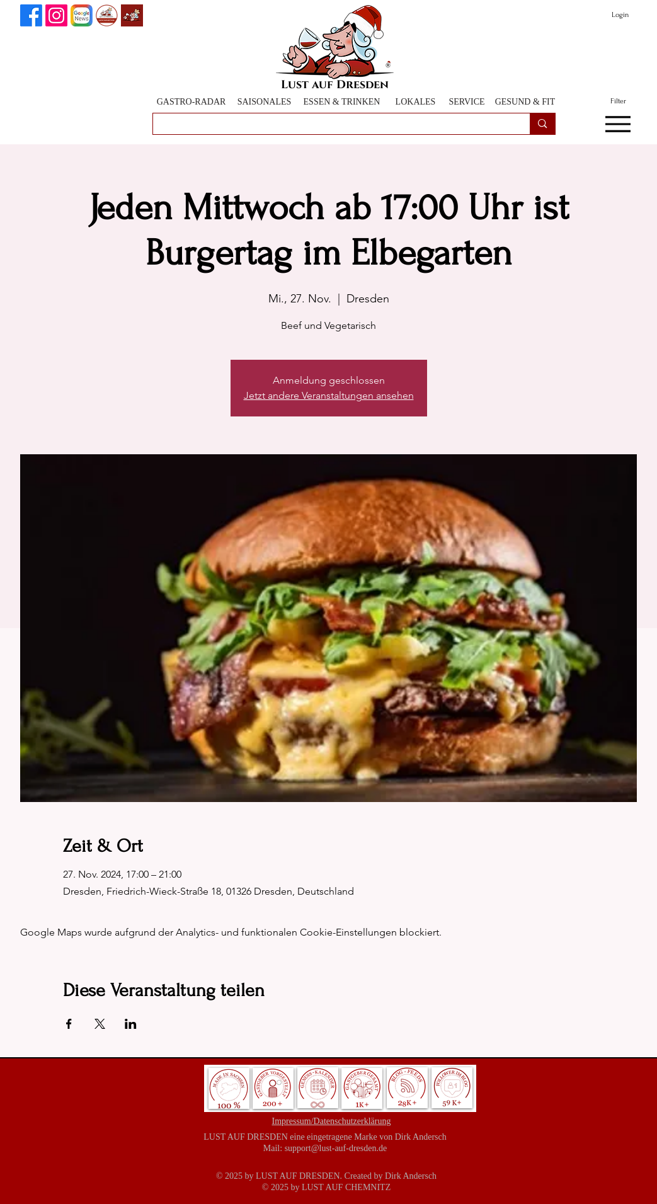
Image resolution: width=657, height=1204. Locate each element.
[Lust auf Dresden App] (132, 15)
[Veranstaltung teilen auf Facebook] (69, 1024)
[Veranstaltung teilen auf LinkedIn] (131, 1024)
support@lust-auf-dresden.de (336, 1148)
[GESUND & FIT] (525, 102)
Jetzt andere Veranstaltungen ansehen (329, 395)
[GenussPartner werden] (107, 15)
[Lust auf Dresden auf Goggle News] (82, 15)
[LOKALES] (416, 102)
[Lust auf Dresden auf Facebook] (31, 15)
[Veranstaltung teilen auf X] (100, 1024)
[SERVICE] (467, 102)
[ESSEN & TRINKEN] (342, 102)
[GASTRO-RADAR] (191, 102)
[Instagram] (56, 15)
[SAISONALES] (264, 102)
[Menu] (618, 124)
